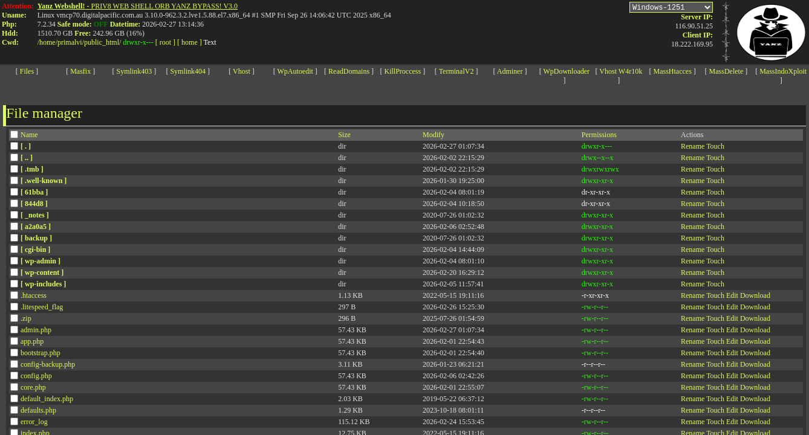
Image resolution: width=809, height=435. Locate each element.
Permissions (599, 134)
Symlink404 (188, 71)
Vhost (241, 71)
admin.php (36, 330)
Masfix (80, 71)
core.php (33, 387)
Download (755, 295)
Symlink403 (134, 71)
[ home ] (189, 42)
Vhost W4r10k (620, 71)
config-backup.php (48, 364)
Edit (732, 295)
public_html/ (102, 42)
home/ (48, 42)
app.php (32, 341)
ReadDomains (348, 71)
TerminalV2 (456, 71)
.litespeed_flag (42, 307)
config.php (36, 376)
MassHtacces (672, 71)
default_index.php (47, 399)
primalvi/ (70, 42)
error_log (34, 421)
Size (344, 134)
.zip (26, 318)
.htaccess (34, 295)
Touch (715, 146)
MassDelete (726, 71)
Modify (433, 134)
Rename (692, 146)
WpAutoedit (295, 71)
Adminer (510, 71)
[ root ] (165, 42)
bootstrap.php (40, 353)
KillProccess (403, 71)
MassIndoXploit (783, 71)
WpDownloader (566, 71)
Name (29, 134)
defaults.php (38, 410)
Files (27, 71)
